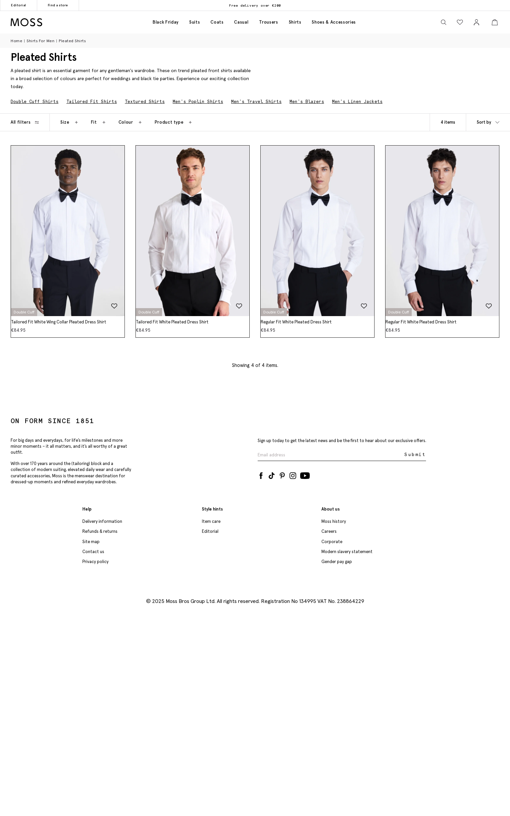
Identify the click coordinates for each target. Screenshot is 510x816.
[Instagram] (293, 474)
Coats (217, 22)
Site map (91, 541)
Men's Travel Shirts (256, 101)
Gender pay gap (336, 561)
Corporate (331, 541)
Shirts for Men (40, 40)
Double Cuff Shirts (34, 101)
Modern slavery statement (347, 551)
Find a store (58, 5)
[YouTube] (305, 474)
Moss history (333, 521)
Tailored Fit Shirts (91, 101)
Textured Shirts (145, 101)
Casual (241, 22)
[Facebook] (261, 474)
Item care (211, 521)
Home (16, 40)
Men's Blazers (307, 101)
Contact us (93, 551)
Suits (194, 22)
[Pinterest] (282, 474)
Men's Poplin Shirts (198, 101)
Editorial (18, 5)
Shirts (295, 22)
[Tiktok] (271, 474)
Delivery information (102, 521)
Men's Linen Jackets (357, 101)
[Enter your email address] (330, 455)
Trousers (268, 22)
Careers (329, 531)
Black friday (166, 22)
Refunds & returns (100, 531)
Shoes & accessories (334, 22)
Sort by (488, 122)
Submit (415, 454)
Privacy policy (95, 561)
